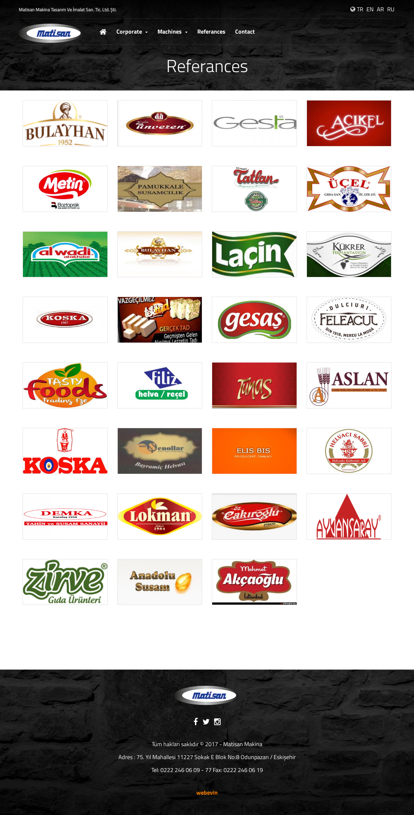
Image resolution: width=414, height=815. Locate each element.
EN (370, 9)
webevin (207, 792)
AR (380, 9)
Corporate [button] (132, 31)
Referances (211, 31)
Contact (245, 31)
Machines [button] (173, 31)
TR (360, 9)
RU (391, 9)
